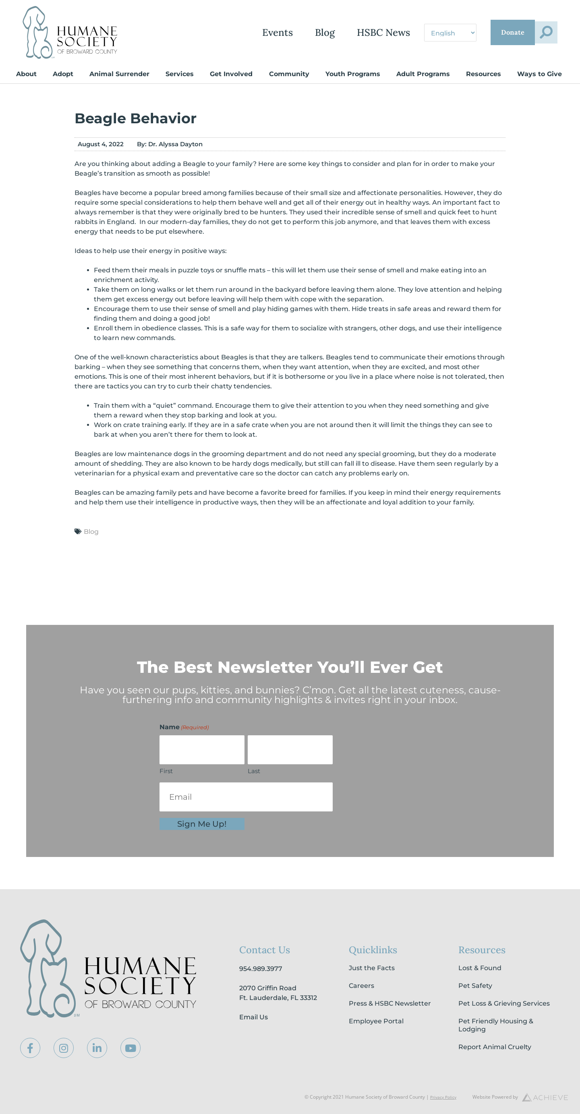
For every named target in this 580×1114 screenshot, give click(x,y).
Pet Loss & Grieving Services (504, 1003)
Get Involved (231, 74)
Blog (286, 32)
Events (239, 32)
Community (289, 74)
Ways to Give (539, 74)
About (26, 74)
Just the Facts (372, 968)
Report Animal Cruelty (494, 1047)
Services (180, 74)
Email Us (253, 1017)
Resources (483, 74)
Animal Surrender (119, 74)
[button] (540, 32)
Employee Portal (376, 1021)
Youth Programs (352, 74)
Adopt (63, 74)
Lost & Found (479, 968)
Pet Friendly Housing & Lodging (495, 1025)
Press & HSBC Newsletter (390, 1003)
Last (254, 771)
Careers (361, 986)
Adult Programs (423, 74)
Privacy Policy (441, 1096)
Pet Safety (475, 986)
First (166, 771)
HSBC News (345, 32)
